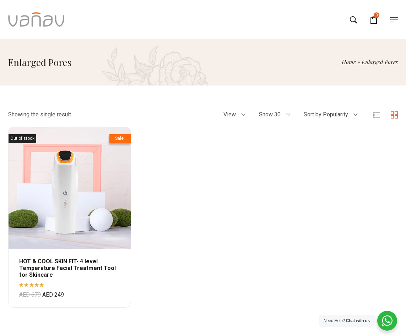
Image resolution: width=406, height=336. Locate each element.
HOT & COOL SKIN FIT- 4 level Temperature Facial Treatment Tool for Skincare (67, 268)
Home (349, 62)
